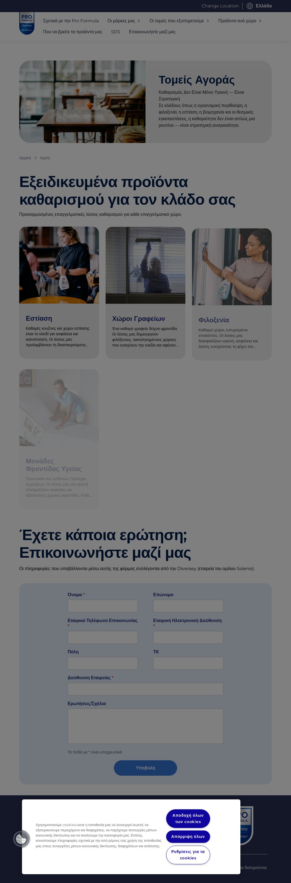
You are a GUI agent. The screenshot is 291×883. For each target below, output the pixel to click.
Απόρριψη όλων (188, 836)
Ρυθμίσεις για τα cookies (188, 854)
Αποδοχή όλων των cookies (188, 818)
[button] (21, 839)
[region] (131, 836)
